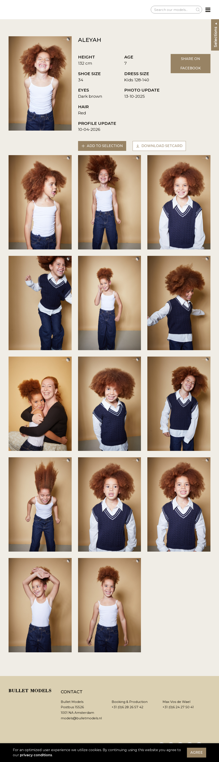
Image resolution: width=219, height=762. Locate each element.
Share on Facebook (190, 63)
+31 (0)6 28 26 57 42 (127, 707)
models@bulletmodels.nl (81, 718)
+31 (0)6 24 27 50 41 (178, 707)
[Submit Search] (198, 9)
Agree (196, 752)
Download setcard (159, 146)
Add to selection (102, 146)
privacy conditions (36, 755)
